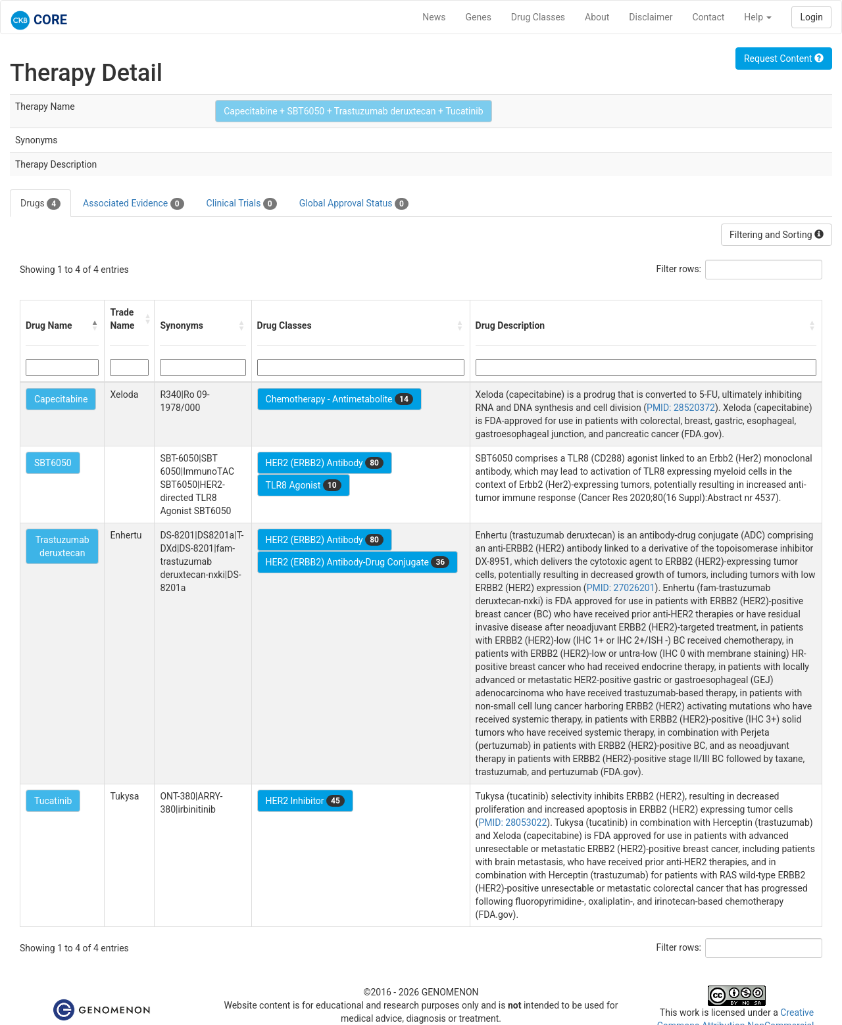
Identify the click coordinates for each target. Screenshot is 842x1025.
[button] (95, 325)
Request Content (784, 58)
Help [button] (758, 17)
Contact (708, 17)
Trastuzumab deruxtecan (62, 546)
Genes (478, 17)
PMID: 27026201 (621, 588)
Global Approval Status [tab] (354, 204)
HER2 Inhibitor (305, 801)
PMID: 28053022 (512, 822)
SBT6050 (53, 463)
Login (811, 17)
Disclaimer (650, 17)
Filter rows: (679, 269)
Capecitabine (60, 399)
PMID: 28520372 (681, 407)
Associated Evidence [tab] (133, 204)
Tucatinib (53, 801)
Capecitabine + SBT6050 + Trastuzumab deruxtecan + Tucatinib (353, 111)
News (433, 17)
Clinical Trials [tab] (242, 204)
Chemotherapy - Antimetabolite (339, 399)
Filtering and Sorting (777, 234)
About (597, 17)
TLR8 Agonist (303, 485)
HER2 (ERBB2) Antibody (325, 463)
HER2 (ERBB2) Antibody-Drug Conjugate (358, 562)
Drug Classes (538, 17)
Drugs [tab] (40, 204)
